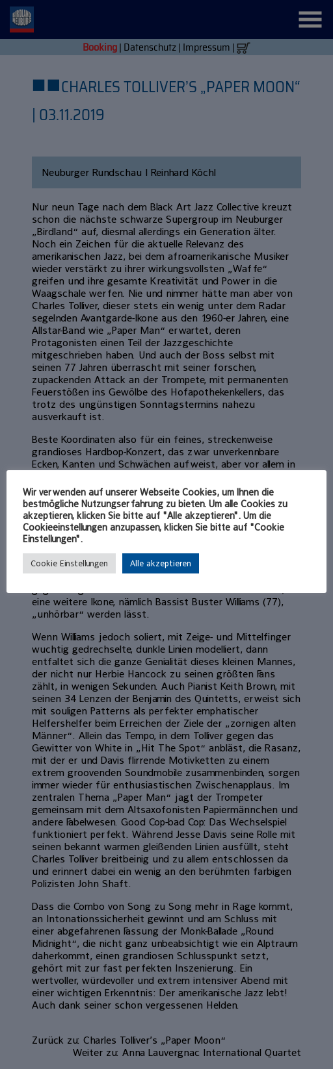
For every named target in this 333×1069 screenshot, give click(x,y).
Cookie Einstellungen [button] (69, 563)
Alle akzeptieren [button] (160, 563)
